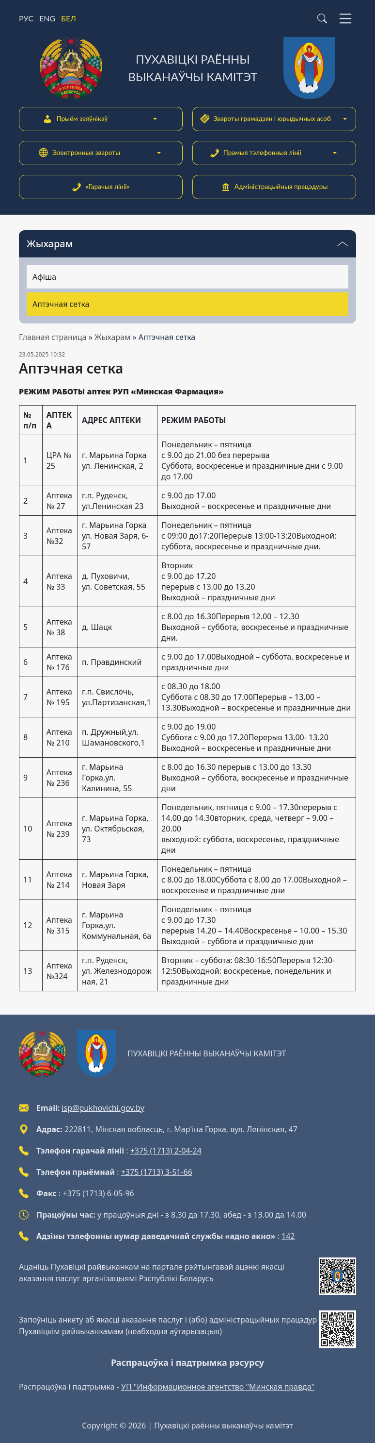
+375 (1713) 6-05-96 (98, 1193)
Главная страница (53, 337)
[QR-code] (337, 1276)
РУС (26, 18)
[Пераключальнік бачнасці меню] (342, 243)
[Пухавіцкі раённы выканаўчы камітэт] (187, 68)
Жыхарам (112, 337)
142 (288, 1236)
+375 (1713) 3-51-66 (156, 1172)
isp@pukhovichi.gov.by (103, 1108)
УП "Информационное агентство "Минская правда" (217, 1386)
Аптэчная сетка (61, 304)
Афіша (44, 277)
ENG (47, 18)
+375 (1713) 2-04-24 (166, 1150)
